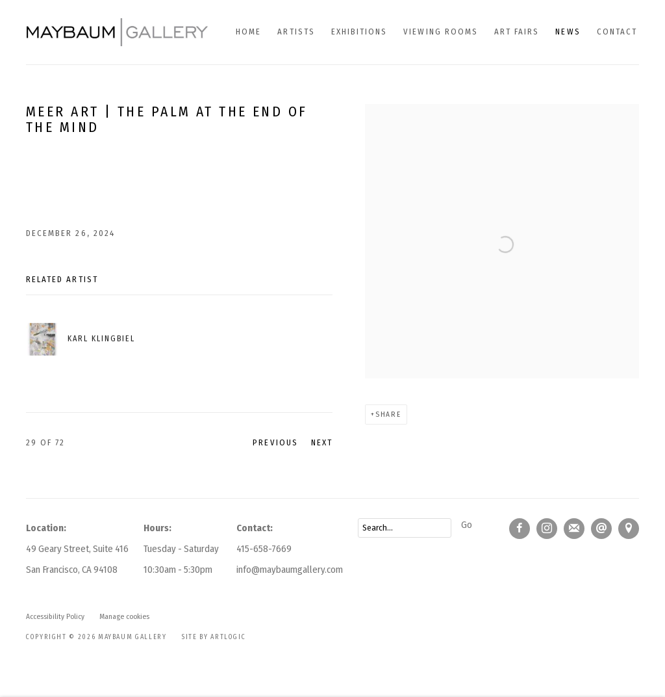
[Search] (404, 528)
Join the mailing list (574, 528)
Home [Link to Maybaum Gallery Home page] (248, 31)
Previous (275, 442)
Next (321, 442)
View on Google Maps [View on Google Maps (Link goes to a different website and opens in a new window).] (628, 528)
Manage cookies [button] (124, 616)
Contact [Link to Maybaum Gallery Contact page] (617, 31)
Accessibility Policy (55, 616)
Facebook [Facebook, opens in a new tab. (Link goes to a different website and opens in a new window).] (519, 528)
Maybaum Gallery (117, 32)
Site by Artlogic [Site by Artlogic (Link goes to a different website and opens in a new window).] (213, 637)
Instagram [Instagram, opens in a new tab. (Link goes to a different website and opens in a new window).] (546, 528)
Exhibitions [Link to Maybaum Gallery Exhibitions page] (359, 31)
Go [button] (466, 525)
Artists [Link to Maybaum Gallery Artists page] (295, 31)
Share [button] (388, 414)
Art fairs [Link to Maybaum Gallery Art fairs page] (516, 31)
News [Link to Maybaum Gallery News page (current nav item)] (567, 31)
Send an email (601, 528)
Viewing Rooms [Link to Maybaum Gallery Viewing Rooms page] (440, 31)
